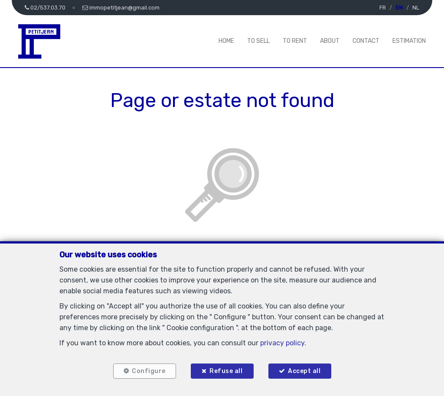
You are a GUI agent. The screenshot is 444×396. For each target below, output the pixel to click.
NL (415, 7)
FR (382, 7)
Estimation (409, 41)
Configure (149, 371)
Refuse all (225, 371)
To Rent (295, 41)
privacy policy (282, 343)
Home (226, 41)
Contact (366, 41)
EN (399, 7)
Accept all (304, 371)
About (330, 41)
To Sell (258, 41)
